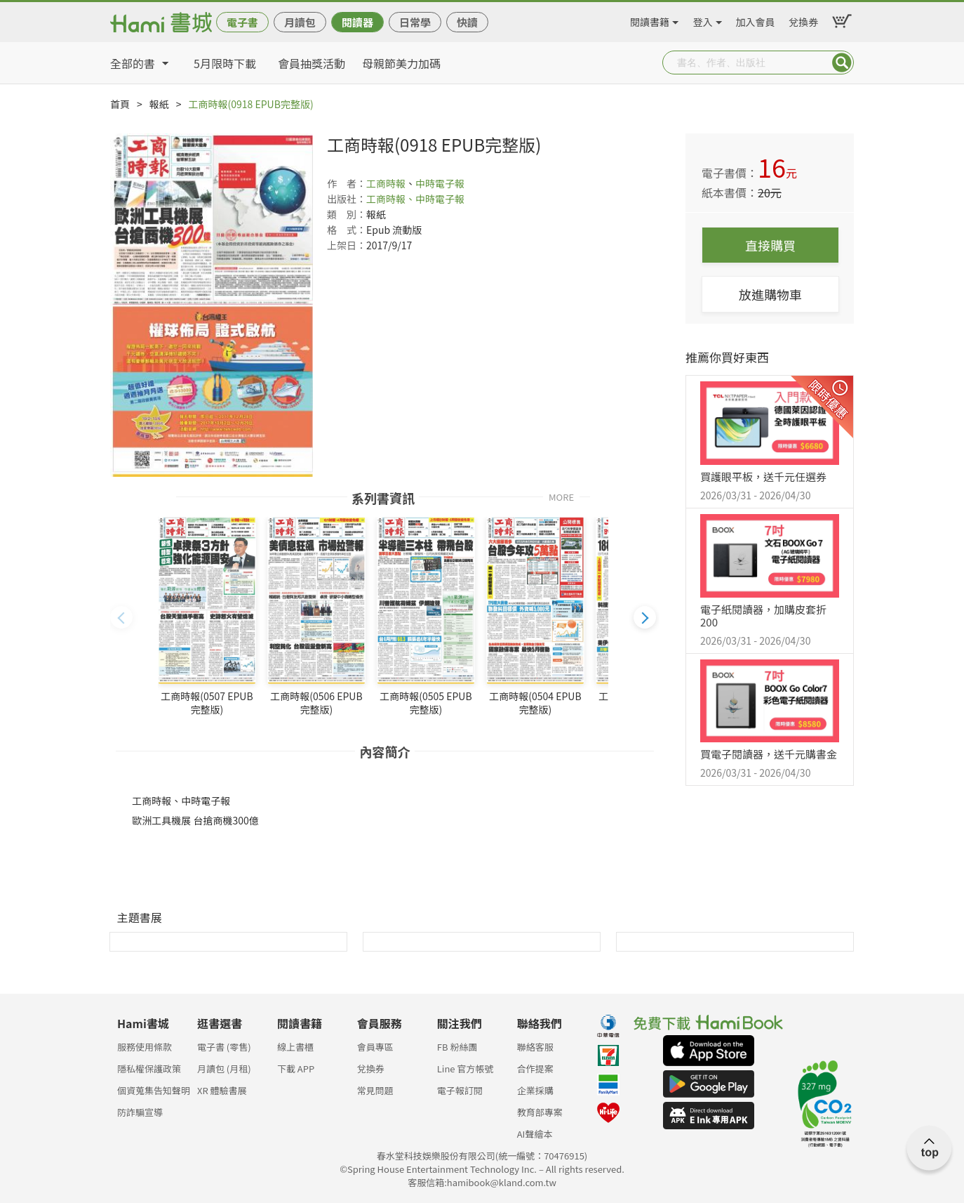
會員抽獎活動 (311, 63)
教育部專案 (540, 1112)
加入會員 (755, 20)
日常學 (415, 22)
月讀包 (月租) (224, 1068)
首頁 (120, 104)
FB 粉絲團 (457, 1046)
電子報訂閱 (460, 1090)
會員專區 (375, 1046)
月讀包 (300, 22)
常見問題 (375, 1090)
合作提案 (535, 1068)
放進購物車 (770, 294)
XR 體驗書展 (222, 1090)
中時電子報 (439, 183)
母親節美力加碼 (401, 63)
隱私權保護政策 (149, 1068)
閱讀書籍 (649, 20)
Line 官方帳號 (465, 1068)
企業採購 (535, 1090)
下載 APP (295, 1068)
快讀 (467, 22)
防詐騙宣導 (140, 1112)
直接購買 (770, 245)
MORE (561, 496)
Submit (842, 62)
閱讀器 (357, 22)
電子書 (242, 22)
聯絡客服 (535, 1046)
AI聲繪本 (535, 1133)
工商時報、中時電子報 (415, 199)
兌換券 (803, 20)
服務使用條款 (144, 1046)
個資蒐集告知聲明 (153, 1090)
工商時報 (386, 183)
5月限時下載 (225, 63)
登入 (703, 20)
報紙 (159, 104)
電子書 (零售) (224, 1046)
